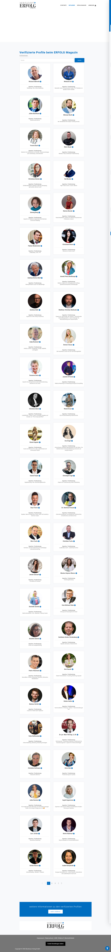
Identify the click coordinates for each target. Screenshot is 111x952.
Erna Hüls (69, 768)
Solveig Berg (35, 212)
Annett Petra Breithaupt (68, 276)
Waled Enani (69, 409)
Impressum (40, 938)
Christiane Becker (35, 179)
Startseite (63, 5)
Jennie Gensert (35, 574)
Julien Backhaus (35, 113)
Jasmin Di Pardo (69, 377)
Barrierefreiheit (69, 938)
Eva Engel (69, 441)
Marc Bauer (68, 147)
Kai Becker (68, 179)
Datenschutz (49, 938)
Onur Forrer (35, 508)
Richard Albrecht (35, 81)
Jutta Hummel (35, 800)
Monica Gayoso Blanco (68, 573)
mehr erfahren (55, 911)
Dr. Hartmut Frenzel (69, 508)
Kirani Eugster (35, 442)
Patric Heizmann (35, 670)
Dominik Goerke (35, 606)
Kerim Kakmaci (69, 833)
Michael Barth (68, 115)
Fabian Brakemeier (35, 246)
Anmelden (92, 5)
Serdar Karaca (35, 865)
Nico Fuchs (35, 541)
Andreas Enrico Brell (35, 278)
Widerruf (61, 938)
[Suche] (47, 60)
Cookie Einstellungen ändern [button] (55, 943)
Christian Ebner (35, 409)
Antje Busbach (35, 342)
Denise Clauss (68, 345)
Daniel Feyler (35, 476)
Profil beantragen (24, 55)
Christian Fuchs (69, 541)
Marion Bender (68, 211)
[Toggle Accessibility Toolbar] (107, 948)
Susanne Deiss (35, 375)
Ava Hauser (68, 669)
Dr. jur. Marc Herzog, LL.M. (68, 734)
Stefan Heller (69, 701)
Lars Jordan (35, 833)
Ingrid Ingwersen (68, 800)
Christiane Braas (68, 244)
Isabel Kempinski (68, 865)
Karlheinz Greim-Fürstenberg (68, 637)
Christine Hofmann (35, 768)
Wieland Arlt (69, 81)
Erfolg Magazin (81, 5)
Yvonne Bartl (35, 145)
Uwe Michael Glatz (69, 605)
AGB (55, 938)
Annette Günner (35, 638)
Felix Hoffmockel (35, 736)
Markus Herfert (35, 704)
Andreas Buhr (35, 310)
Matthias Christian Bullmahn (69, 310)
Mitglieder (72, 5)
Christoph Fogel (69, 476)
